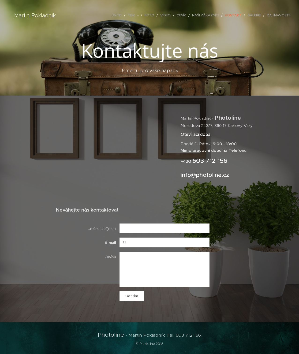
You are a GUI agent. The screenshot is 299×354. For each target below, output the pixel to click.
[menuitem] (117, 15)
